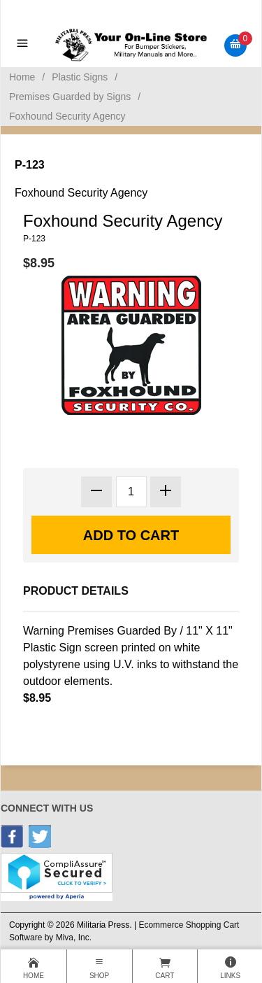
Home (22, 77)
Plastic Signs (80, 77)
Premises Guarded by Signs (70, 96)
